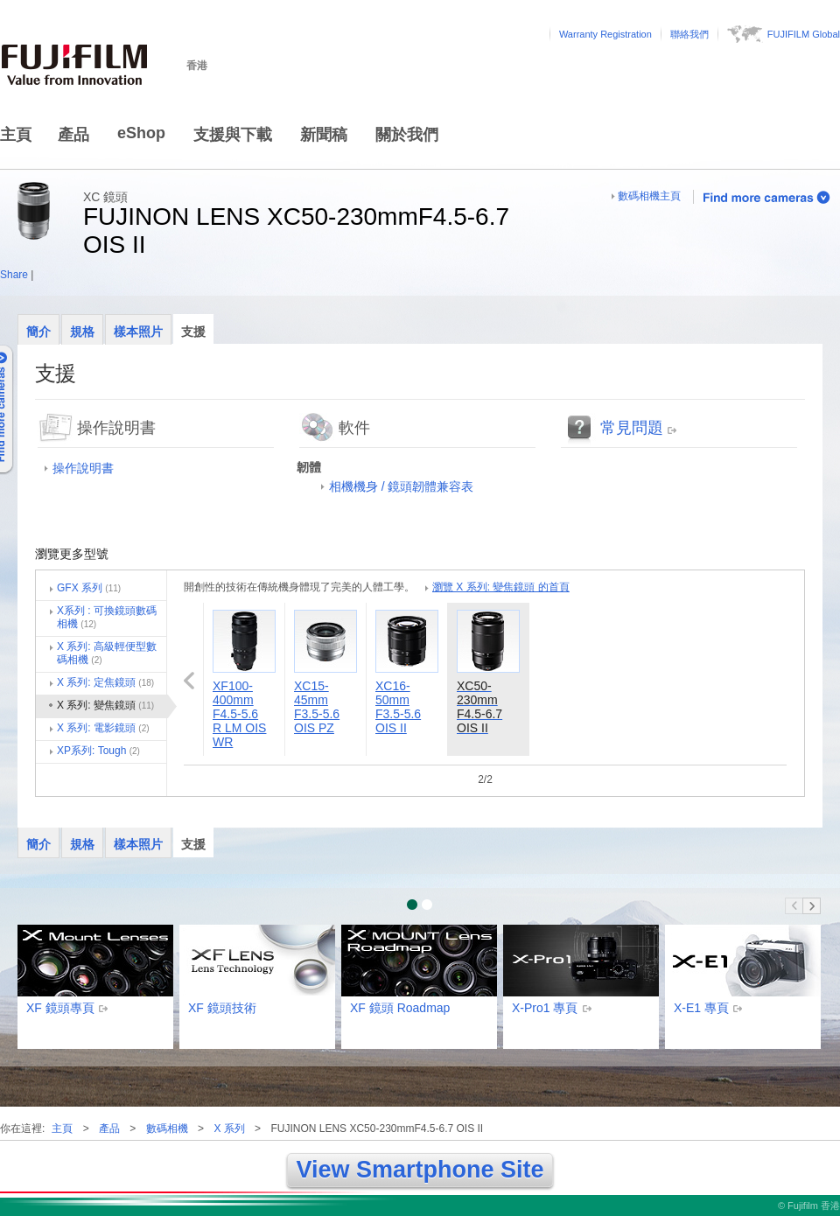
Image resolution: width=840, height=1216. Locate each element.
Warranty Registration (605, 34)
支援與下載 (232, 134)
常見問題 (631, 428)
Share (14, 275)
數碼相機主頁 (649, 196)
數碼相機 (167, 1128)
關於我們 (406, 134)
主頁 (16, 134)
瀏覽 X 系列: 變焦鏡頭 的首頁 (501, 587)
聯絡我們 (689, 34)
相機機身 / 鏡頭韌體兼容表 (401, 486)
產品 (73, 134)
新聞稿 (323, 134)
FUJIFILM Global (803, 34)
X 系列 (229, 1128)
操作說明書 (83, 468)
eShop (141, 133)
